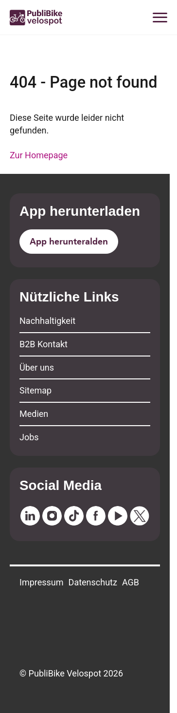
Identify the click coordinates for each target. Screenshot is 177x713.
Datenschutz (93, 582)
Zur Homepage (39, 155)
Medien (33, 414)
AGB (130, 582)
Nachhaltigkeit (47, 321)
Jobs (29, 437)
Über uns (36, 367)
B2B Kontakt (43, 344)
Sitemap (35, 390)
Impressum (41, 582)
